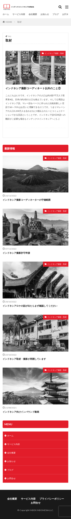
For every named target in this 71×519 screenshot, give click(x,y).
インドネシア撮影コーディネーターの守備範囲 (26, 199)
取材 (19, 22)
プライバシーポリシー (51, 498)
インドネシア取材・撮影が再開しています (24, 358)
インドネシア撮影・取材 (54, 53)
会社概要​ (33, 14)
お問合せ (66, 14)
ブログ (55, 14)
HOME (9, 22)
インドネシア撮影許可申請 (16, 252)
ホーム (6, 14)
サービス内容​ (18, 14)
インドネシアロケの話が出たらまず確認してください (30, 305)
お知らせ (44, 14)
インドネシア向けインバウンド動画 (21, 411)
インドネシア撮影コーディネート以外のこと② (33, 88)
